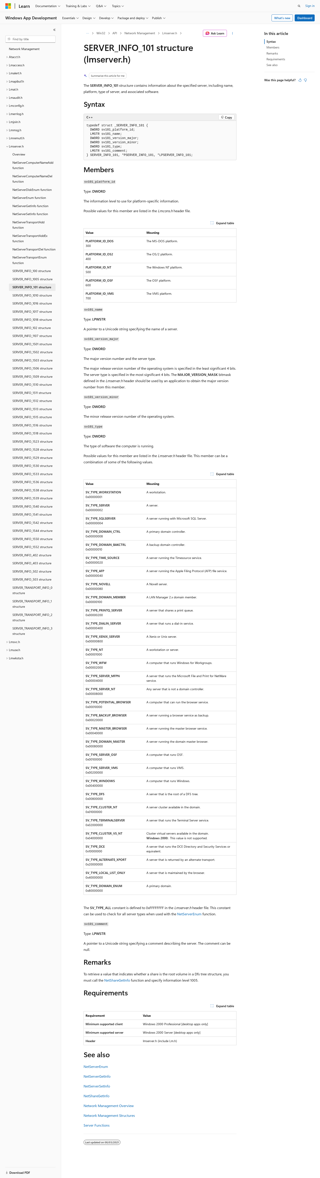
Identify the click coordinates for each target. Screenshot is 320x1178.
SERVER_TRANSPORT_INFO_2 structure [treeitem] (32, 617)
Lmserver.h (169, 33)
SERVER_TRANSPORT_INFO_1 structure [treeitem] (32, 604)
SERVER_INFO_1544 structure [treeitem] (32, 530)
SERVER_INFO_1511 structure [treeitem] (31, 393)
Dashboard (304, 18)
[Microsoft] (8, 6)
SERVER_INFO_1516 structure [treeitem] (32, 425)
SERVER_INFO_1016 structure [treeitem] (32, 303)
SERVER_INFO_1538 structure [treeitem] (32, 490)
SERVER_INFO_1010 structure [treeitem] (32, 295)
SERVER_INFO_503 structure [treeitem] (31, 579)
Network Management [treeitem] (24, 49)
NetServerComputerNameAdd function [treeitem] (32, 165)
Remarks (272, 53)
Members (272, 47)
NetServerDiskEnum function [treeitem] (32, 190)
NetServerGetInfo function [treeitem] (30, 206)
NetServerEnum (189, 914)
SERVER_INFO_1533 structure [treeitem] (32, 474)
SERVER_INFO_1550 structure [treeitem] (32, 539)
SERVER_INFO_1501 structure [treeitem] (32, 344)
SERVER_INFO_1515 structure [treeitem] (32, 417)
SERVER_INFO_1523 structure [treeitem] (32, 441)
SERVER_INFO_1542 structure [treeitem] (32, 522)
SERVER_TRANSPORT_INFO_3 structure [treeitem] (32, 631)
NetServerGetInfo (97, 1076)
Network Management (139, 33)
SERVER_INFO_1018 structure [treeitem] (32, 319)
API (114, 33)
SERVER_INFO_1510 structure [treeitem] (32, 384)
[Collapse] (54, 30)
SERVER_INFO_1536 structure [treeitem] (32, 482)
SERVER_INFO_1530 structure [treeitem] (32, 466)
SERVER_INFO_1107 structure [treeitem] (32, 336)
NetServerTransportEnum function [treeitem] (29, 260)
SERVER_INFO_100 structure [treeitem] (31, 271)
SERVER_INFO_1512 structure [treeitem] (32, 401)
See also (272, 65)
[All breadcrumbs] (87, 33)
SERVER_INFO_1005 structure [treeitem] (32, 279)
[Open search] (299, 6)
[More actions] (232, 33)
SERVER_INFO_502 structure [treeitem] (31, 571)
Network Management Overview (109, 1105)
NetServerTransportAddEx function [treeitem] (29, 238)
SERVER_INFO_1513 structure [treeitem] (32, 409)
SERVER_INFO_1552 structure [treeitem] (32, 547)
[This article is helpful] (300, 80)
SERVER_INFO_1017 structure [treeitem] (32, 311)
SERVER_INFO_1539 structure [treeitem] (32, 498)
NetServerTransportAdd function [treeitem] (28, 225)
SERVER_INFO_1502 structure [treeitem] (32, 352)
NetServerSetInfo (97, 1086)
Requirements (275, 59)
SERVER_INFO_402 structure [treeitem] (31, 555)
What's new (282, 18)
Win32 (100, 33)
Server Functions (97, 1125)
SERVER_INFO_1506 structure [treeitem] (32, 368)
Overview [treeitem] (18, 154)
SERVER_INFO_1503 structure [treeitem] (32, 360)
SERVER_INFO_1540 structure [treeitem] (32, 506)
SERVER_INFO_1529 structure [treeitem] (32, 458)
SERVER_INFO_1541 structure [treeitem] (32, 514)
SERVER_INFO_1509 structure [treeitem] (32, 376)
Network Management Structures (109, 1115)
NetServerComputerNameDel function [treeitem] (32, 179)
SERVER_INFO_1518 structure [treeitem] (32, 433)
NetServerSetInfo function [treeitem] (30, 214)
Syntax (271, 41)
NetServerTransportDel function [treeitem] (34, 249)
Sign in (310, 6)
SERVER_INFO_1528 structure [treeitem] (32, 449)
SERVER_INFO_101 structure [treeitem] (31, 287)
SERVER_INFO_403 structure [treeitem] (31, 563)
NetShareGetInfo (117, 980)
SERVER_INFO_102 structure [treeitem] (31, 328)
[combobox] (30, 39)
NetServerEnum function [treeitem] (29, 198)
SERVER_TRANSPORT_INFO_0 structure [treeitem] (32, 590)
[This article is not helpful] (305, 80)
